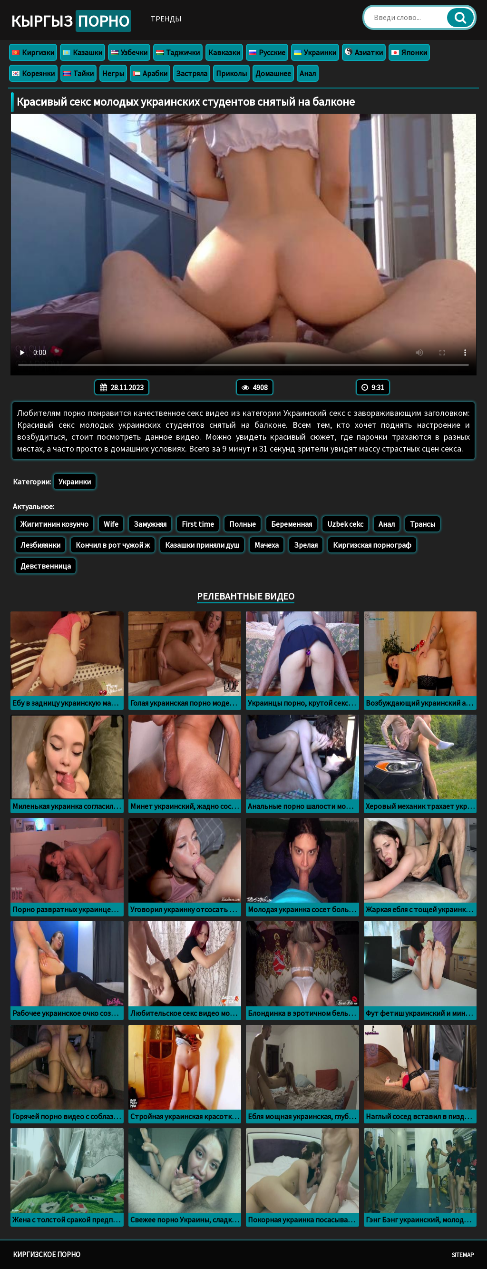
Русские (267, 52)
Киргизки (33, 52)
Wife (111, 524)
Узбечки (129, 52)
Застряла (191, 73)
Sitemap (463, 1255)
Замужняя (150, 524)
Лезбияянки (40, 545)
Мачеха (266, 545)
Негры (113, 73)
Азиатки (364, 52)
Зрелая (306, 545)
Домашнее (273, 73)
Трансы (422, 524)
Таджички (178, 52)
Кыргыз (71, 21)
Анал (308, 73)
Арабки (150, 73)
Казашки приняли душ (202, 545)
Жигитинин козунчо (54, 524)
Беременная (291, 524)
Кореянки (33, 73)
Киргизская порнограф (372, 545)
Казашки (82, 52)
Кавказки (224, 52)
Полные (242, 524)
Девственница (45, 566)
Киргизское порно (46, 1254)
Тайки (78, 73)
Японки (409, 52)
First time (198, 524)
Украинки (315, 52)
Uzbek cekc (345, 524)
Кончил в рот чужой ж (113, 545)
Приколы (231, 73)
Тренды (166, 18)
